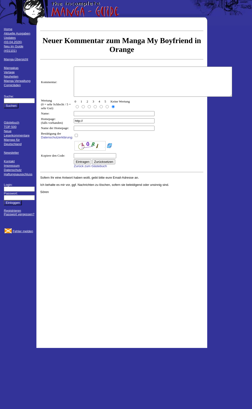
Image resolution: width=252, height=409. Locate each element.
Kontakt (9, 161)
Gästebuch (11, 122)
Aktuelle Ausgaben (17, 33)
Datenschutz (13, 170)
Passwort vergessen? (19, 214)
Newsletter (11, 152)
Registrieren (12, 210)
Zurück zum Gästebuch (90, 172)
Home (8, 29)
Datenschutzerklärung (56, 143)
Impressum (12, 165)
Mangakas (11, 68)
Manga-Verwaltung (17, 81)
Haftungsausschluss (18, 174)
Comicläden (12, 85)
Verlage (9, 72)
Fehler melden (23, 231)
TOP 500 (10, 127)
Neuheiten (11, 76)
